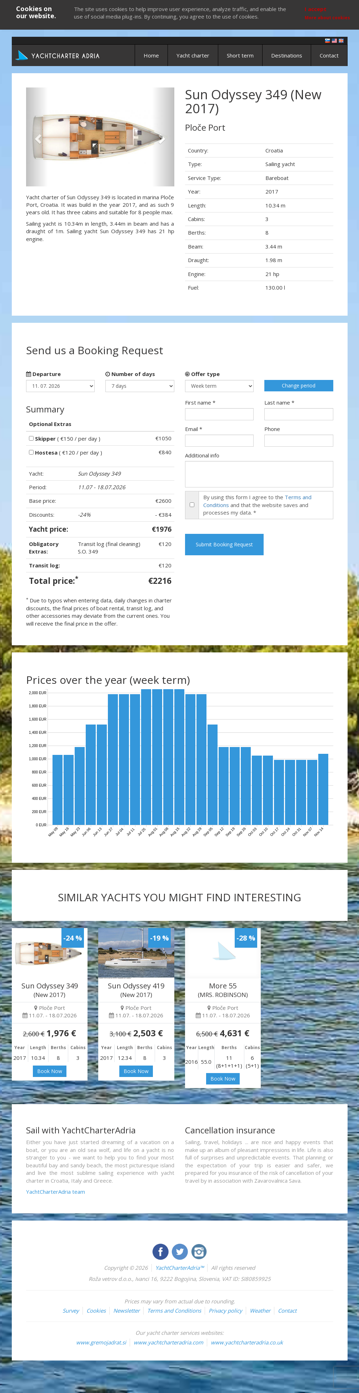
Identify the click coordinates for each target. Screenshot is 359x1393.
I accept (315, 8)
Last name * (279, 402)
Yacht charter (192, 55)
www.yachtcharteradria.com (168, 1342)
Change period (298, 385)
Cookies (96, 1310)
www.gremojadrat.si (101, 1342)
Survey (71, 1310)
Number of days (130, 373)
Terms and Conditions (174, 1310)
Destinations (286, 55)
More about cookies (327, 18)
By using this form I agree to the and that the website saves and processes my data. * (257, 504)
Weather (260, 1310)
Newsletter (126, 1310)
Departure (43, 373)
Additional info (202, 455)
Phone (272, 428)
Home (151, 55)
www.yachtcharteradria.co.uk (247, 1342)
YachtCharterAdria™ (179, 1267)
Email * (193, 428)
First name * (200, 402)
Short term (240, 55)
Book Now (49, 1071)
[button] (37, 136)
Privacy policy (225, 1310)
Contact (329, 55)
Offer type (202, 373)
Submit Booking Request (224, 544)
